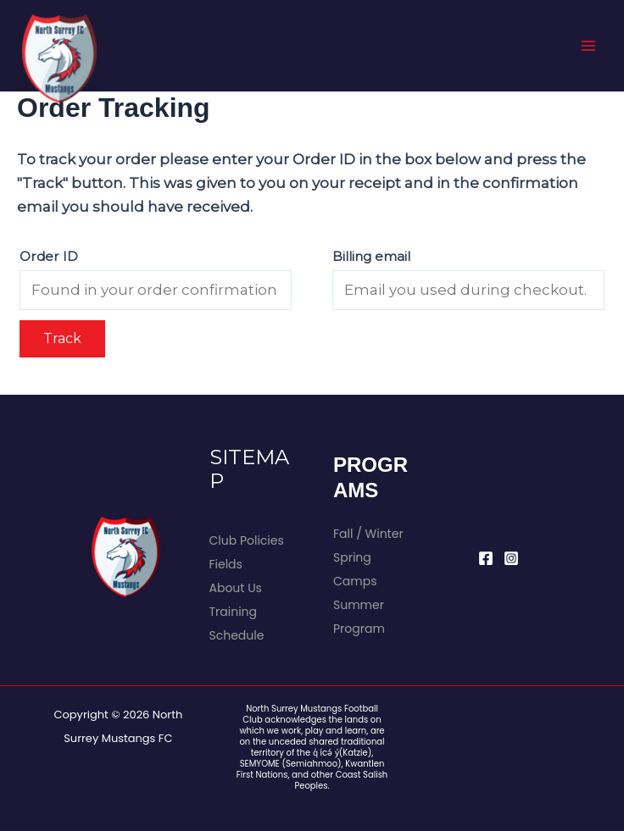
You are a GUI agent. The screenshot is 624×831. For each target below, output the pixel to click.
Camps (354, 581)
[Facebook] (485, 558)
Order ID (49, 256)
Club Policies (246, 540)
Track (62, 338)
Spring (352, 557)
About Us (235, 587)
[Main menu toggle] (588, 45)
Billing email (371, 256)
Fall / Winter (368, 533)
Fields (225, 564)
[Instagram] (511, 558)
